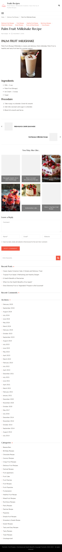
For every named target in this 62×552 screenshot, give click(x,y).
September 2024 (8, 308)
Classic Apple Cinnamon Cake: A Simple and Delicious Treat (22, 271)
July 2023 (6, 344)
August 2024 (7, 312)
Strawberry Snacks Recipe (11, 520)
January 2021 (7, 396)
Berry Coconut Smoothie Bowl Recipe (31, 179)
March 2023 (7, 359)
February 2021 (8, 392)
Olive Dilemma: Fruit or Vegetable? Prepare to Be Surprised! (23, 286)
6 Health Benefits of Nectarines (13, 278)
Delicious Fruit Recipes (7, 23)
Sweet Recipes (19, 25)
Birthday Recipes (8, 451)
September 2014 (8, 428)
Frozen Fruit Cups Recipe (10, 208)
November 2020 (8, 403)
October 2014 (7, 425)
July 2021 (6, 377)
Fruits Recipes (13, 3)
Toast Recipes (7, 535)
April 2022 (6, 370)
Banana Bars (7, 447)
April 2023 (6, 355)
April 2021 (6, 385)
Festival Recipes (8, 469)
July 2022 (6, 366)
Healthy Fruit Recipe (32, 23)
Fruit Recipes (20, 23)
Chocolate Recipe (8, 454)
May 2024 (6, 323)
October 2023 (7, 334)
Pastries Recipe (8, 509)
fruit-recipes (4, 34)
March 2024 (7, 326)
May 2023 (6, 352)
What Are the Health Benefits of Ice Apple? (17, 282)
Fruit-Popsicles (8, 487)
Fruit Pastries (7, 480)
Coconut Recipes (8, 458)
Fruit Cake (6, 476)
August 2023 (7, 341)
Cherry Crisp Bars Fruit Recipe (51, 208)
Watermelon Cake (31, 208)
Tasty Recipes (45, 25)
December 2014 (8, 417)
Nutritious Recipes (46, 23)
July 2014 (6, 436)
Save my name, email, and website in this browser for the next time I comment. (25, 242)
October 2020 (7, 406)
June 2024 (6, 319)
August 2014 (7, 432)
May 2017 (6, 410)
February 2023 (8, 363)
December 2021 (8, 374)
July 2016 (6, 414)
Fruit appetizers (8, 473)
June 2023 (6, 348)
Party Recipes (7, 506)
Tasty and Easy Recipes (32, 25)
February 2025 (8, 304)
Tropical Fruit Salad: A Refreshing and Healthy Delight (21, 275)
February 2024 (8, 330)
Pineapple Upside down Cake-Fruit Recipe (10, 179)
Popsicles (6, 513)
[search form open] (59, 5)
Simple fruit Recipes (6, 25)
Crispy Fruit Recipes (9, 462)
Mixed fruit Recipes (9, 498)
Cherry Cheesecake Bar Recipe (51, 179)
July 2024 (6, 315)
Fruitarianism (7, 491)
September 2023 (8, 337)
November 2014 (8, 421)
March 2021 (7, 388)
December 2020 (8, 399)
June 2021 (6, 381)
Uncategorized (8, 538)
